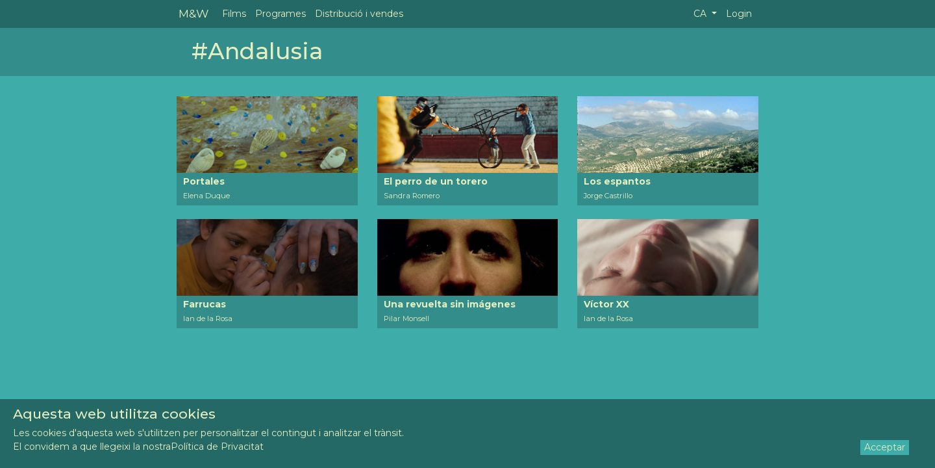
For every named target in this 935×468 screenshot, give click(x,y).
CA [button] (701, 14)
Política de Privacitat (217, 446)
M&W (193, 13)
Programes (280, 14)
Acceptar (884, 447)
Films (234, 14)
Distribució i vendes (359, 14)
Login (739, 14)
